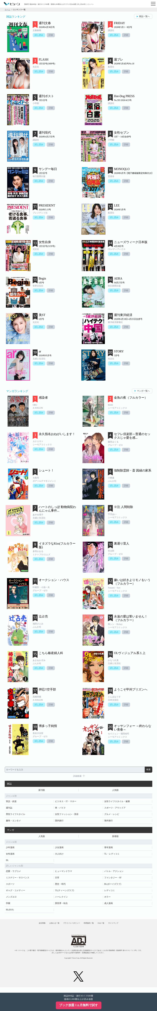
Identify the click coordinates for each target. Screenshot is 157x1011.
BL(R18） (10, 911)
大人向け (59, 855)
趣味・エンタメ (13, 821)
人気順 (115, 790)
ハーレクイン (61, 898)
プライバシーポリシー (69, 927)
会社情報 (29, 927)
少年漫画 (10, 849)
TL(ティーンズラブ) (64, 892)
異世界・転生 (61, 905)
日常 (57, 879)
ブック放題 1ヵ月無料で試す (78, 1005)
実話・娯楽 (11, 802)
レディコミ (109, 892)
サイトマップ (125, 927)
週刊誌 (9, 808)
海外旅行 (108, 821)
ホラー (107, 898)
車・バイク (60, 808)
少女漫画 (59, 849)
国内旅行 (59, 821)
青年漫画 (108, 849)
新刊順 (41, 790)
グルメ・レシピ (111, 815)
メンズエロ (11, 898)
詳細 (52, 35)
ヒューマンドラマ (63, 873)
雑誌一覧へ (144, 16)
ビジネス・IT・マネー (65, 802)
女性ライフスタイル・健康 (117, 802)
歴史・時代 (60, 886)
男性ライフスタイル (15, 815)
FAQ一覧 (108, 927)
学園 (8, 905)
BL (7, 862)
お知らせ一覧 (46, 927)
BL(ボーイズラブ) (112, 886)
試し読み (39, 35)
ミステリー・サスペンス (17, 879)
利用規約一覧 (91, 927)
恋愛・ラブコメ (13, 873)
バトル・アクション (113, 873)
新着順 (115, 837)
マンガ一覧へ (143, 391)
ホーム (7, 10)
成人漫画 (108, 905)
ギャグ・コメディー (15, 892)
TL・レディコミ (112, 855)
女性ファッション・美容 (66, 815)
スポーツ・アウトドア (115, 808)
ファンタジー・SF (113, 879)
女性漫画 (10, 855)
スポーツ (10, 886)
